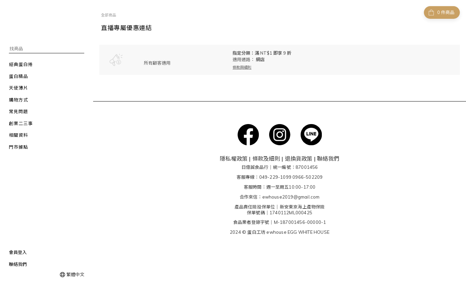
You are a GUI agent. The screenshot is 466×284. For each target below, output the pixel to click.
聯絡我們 (18, 264)
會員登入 (18, 252)
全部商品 (108, 15)
